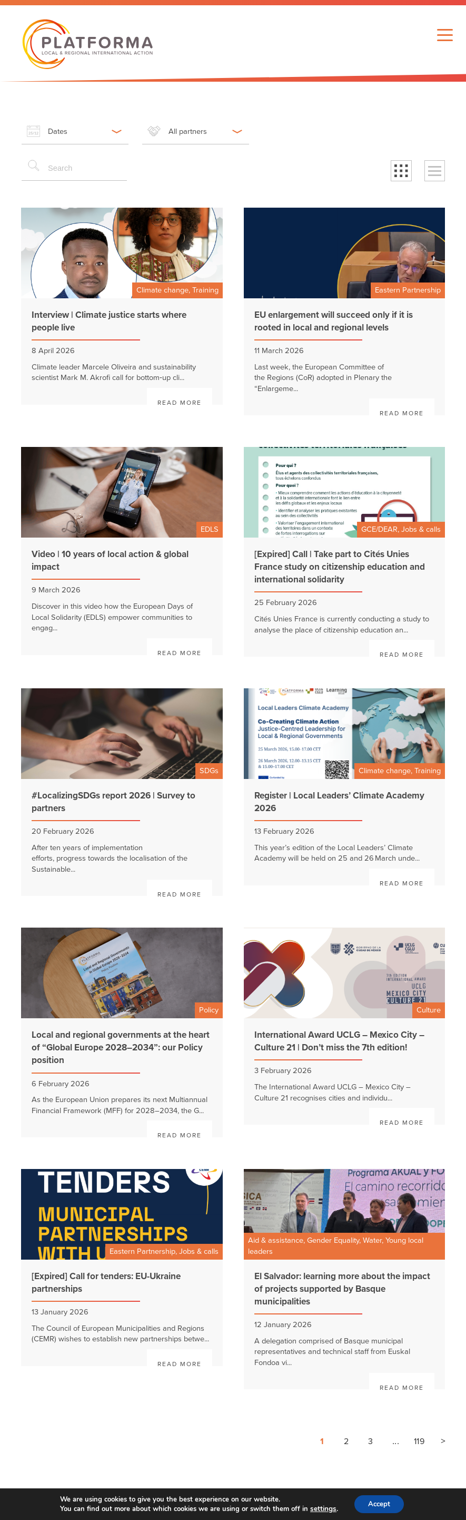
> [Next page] (443, 1441)
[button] (401, 170)
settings (320, 1508)
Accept (378, 1503)
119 (419, 1441)
